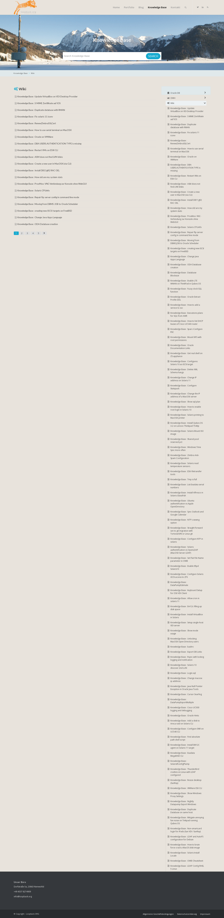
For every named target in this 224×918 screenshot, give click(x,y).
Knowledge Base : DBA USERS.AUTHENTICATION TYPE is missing (49, 143)
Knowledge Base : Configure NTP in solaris (186, 540)
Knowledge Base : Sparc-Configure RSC (186, 330)
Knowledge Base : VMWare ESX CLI (186, 788)
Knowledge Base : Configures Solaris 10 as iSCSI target (184, 363)
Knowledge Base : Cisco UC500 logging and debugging (184, 709)
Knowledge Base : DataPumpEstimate (179, 584)
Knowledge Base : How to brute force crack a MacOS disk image (185, 846)
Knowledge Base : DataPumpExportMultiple (182, 701)
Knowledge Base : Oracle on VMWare (35, 137)
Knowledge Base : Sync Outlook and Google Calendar (187, 513)
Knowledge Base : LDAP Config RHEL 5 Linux (187, 867)
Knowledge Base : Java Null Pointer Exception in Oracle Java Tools (186, 688)
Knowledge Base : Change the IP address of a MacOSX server (185, 395)
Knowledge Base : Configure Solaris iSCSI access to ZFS (186, 575)
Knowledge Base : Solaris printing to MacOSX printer (187, 416)
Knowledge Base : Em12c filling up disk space (186, 608)
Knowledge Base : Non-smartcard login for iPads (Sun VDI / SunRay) (186, 830)
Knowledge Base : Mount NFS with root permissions (185, 339)
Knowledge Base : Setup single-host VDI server (186, 624)
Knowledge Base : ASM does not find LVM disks (40, 157)
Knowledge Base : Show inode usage (184, 632)
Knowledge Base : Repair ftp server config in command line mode (48, 197)
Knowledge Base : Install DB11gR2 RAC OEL (38, 170)
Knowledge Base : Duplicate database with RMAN (41, 110)
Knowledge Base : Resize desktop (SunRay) (185, 781)
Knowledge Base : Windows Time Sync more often (185, 449)
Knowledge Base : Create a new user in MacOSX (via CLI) (44, 163)
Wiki (33, 73)
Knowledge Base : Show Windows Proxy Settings (185, 795)
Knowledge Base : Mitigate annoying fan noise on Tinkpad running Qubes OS (187, 820)
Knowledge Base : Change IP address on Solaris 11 (183, 379)
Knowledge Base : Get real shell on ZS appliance (186, 355)
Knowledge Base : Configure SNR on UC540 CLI (187, 730)
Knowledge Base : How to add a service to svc (185, 306)
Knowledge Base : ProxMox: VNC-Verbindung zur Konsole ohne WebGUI (52, 183)
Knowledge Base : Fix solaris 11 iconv (35, 116)
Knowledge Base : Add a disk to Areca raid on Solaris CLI (185, 722)
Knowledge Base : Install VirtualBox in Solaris (186, 616)
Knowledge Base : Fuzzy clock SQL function (186, 290)
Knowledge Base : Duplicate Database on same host (183, 811)
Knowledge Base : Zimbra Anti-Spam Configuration (184, 457)
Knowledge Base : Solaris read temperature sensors (184, 465)
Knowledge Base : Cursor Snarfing (186, 694)
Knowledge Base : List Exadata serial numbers (187, 486)
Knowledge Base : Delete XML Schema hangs (184, 371)
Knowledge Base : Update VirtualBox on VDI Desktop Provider (47, 96)
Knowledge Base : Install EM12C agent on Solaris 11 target (185, 746)
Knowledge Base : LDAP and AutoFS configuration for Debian (186, 838)
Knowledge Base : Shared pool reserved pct (184, 440)
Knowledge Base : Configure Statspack (183, 387)
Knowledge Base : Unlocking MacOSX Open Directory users (184, 640)
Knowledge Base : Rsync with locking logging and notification (187, 658)
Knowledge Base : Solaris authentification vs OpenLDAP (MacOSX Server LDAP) (184, 550)
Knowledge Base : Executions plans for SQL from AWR (186, 314)
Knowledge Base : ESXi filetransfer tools (186, 473)
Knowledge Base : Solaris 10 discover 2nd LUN (183, 666)
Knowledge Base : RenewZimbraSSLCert (36, 123)
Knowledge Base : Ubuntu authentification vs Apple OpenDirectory (182, 503)
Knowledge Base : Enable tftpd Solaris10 (184, 567)
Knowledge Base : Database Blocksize (183, 274)
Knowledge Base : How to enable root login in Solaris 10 (185, 408)
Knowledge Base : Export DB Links (186, 651)
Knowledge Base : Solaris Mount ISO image (187, 432)
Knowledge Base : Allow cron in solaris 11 (184, 600)
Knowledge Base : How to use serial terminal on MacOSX (44, 130)
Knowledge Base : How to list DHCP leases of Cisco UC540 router (186, 322)
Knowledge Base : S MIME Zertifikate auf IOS (39, 103)
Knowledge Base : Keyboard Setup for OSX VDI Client (186, 592)
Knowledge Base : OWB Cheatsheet (186, 860)
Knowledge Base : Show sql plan (185, 401)
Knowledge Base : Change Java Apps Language (39, 217)
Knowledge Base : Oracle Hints (184, 715)
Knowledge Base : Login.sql (183, 673)
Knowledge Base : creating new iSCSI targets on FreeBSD (44, 210)
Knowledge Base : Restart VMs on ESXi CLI (37, 150)
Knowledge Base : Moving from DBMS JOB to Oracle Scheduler (47, 204)
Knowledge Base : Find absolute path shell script (185, 738)
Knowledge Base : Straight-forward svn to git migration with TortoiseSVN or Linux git (186, 530)
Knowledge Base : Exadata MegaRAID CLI (182, 754)
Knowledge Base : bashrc (182, 646)
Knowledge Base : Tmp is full (183, 479)
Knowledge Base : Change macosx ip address (186, 680)
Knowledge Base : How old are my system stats (39, 177)
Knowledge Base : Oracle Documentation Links (182, 347)
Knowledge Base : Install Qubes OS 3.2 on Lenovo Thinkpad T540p (186, 424)
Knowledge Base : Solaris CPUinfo (33, 190)
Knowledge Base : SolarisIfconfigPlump (179, 762)
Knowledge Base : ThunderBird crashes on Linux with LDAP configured (184, 772)
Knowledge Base (20, 73)
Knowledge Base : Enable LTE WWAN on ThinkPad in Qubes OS (185, 282)
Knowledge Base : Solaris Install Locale (185, 854)
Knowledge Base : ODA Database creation (37, 224)
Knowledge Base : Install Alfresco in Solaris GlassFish (186, 494)
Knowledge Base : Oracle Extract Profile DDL (185, 298)
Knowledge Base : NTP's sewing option (185, 521)
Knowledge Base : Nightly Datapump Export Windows (183, 803)
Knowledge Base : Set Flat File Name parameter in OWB (187, 559)
